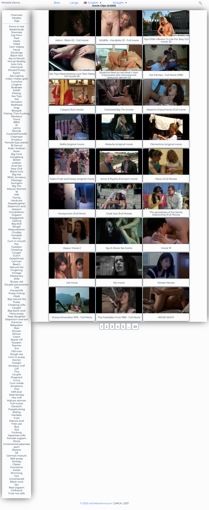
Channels (16, 15)
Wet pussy (16, 458)
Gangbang (16, 157)
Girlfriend (16, 490)
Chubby (16, 232)
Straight (118, 2)
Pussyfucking (16, 409)
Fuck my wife (16, 493)
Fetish (16, 470)
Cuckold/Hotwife (16, 133)
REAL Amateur (17, 177)
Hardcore (16, 200)
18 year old (16, 281)
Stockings (17, 52)
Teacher (16, 345)
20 (135, 326)
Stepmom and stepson (17, 208)
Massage (16, 180)
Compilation (16, 212)
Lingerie (17, 84)
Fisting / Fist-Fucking (17, 113)
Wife (16, 278)
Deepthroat (16, 258)
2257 (126, 503)
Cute (16, 417)
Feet (16, 38)
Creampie (17, 136)
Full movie (16, 403)
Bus (16, 426)
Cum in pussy (16, 357)
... (129, 326)
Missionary (16, 275)
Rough (16, 226)
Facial (16, 49)
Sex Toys (16, 96)
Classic (16, 464)
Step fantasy (16, 394)
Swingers (16, 183)
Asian (16, 151)
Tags (16, 20)
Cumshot (16, 81)
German (17, 261)
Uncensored (16, 478)
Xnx (16, 348)
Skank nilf (17, 339)
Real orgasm (16, 487)
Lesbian (16, 162)
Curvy (16, 380)
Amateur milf (16, 365)
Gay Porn (16, 35)
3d (16, 452)
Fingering (17, 270)
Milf (16, 194)
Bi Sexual (16, 145)
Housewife (16, 290)
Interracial (16, 67)
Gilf (17, 368)
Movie (16, 441)
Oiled (16, 43)
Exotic (16, 72)
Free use (16, 423)
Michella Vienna (10, 2)
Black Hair (16, 55)
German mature (17, 455)
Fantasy (16, 461)
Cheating (16, 249)
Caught (16, 307)
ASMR (16, 90)
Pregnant (16, 377)
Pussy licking (17, 293)
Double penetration (16, 284)
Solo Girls (16, 64)
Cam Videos (16, 46)
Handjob (16, 235)
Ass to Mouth (17, 58)
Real (16, 328)
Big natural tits (17, 299)
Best (57, 2)
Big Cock (16, 154)
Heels (16, 41)
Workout (16, 116)
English (93, 2)
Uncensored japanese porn (16, 445)
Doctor (16, 360)
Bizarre (16, 449)
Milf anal (16, 391)
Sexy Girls (16, 168)
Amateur (16, 139)
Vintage (16, 273)
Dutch (16, 255)
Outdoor (16, 246)
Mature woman (16, 400)
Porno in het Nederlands (16, 28)
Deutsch (16, 406)
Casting (16, 220)
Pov (16, 244)
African (16, 333)
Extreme (16, 322)
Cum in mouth (17, 241)
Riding (16, 412)
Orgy (17, 107)
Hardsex (17, 415)
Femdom (16, 101)
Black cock (16, 481)
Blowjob (17, 110)
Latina (16, 128)
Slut (16, 429)
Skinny (16, 238)
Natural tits (16, 267)
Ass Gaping (17, 75)
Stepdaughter (16, 203)
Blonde (16, 130)
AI (16, 125)
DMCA (117, 503)
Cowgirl (16, 362)
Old (16, 287)
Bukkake (16, 87)
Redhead (16, 104)
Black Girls (16, 171)
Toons (16, 119)
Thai (16, 389)
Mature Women (16, 188)
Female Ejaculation (16, 142)
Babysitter (16, 325)
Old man (16, 351)
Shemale (16, 32)
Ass (17, 99)
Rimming (16, 473)
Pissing (16, 93)
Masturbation (16, 229)
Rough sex (16, 354)
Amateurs (17, 386)
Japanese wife (16, 435)
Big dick (17, 223)
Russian (16, 342)
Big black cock (17, 310)
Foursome (16, 467)
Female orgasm (16, 438)
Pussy (16, 302)
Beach (17, 264)
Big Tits (16, 186)
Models (16, 18)
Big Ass (16, 174)
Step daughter (17, 316)
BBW (16, 122)
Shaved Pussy (16, 70)
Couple (16, 374)
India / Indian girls (17, 78)
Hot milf (17, 397)
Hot (16, 475)
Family (16, 197)
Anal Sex (16, 165)
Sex (17, 484)
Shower (16, 331)
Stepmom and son (16, 319)
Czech (16, 336)
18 (16, 191)
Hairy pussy (17, 313)
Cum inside (17, 383)
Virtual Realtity (17, 61)
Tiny (16, 371)
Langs (74, 2)
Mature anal (16, 420)
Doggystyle (17, 217)
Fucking (17, 432)
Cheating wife (16, 304)
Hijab (16, 296)
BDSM (17, 159)
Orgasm (17, 215)
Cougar (16, 252)
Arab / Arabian (16, 148)
